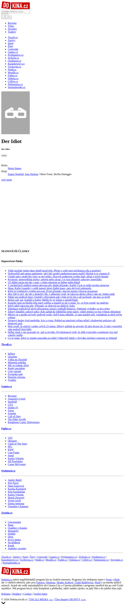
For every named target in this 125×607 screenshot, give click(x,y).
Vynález (12, 380)
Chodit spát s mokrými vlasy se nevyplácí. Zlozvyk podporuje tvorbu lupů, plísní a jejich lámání (58, 276)
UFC (10, 437)
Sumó (11, 455)
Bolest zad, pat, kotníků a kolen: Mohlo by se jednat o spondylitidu (43, 300)
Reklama (6, 594)
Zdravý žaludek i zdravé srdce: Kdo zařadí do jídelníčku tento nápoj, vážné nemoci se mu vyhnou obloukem (64, 311)
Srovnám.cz (117, 559)
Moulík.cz (51, 559)
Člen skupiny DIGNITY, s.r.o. (70, 599)
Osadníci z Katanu (17, 528)
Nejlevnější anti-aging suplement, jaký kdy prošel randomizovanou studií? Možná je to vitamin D (59, 273)
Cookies (27, 594)
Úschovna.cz (26, 559)
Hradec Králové (65, 582)
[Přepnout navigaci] (10, 17)
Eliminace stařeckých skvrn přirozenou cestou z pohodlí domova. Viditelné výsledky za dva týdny (59, 308)
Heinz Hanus (14, 168)
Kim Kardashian (16, 491)
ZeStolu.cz (84, 557)
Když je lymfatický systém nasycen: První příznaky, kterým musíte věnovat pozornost (52, 291)
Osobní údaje (40, 594)
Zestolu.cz (7, 512)
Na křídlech (14, 542)
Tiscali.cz (6, 344)
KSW (11, 449)
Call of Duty (14, 416)
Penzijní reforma (16, 377)
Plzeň (98, 582)
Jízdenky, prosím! (17, 548)
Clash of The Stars (17, 443)
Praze (109, 579)
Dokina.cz (74, 559)
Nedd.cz (39, 559)
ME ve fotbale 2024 (18, 365)
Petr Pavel (13, 483)
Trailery (12, 31)
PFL (10, 446)
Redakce (16, 594)
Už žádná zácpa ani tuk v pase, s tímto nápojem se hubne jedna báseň (44, 282)
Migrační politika (17, 362)
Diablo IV (13, 407)
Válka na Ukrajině (17, 359)
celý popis (6, 179)
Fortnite (12, 413)
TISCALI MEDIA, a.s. (41, 599)
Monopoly (13, 530)
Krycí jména (14, 539)
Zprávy (17, 557)
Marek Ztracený (16, 497)
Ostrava (40, 582)
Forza (11, 410)
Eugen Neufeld (15, 174)
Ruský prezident (16, 368)
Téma (11, 26)
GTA (10, 404)
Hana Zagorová (16, 486)
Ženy (32, 557)
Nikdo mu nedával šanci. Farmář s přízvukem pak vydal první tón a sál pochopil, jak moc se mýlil (59, 297)
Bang (10, 525)
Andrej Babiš (15, 480)
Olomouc (51, 582)
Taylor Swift (14, 500)
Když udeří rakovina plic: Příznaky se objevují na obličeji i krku (41, 305)
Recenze (12, 23)
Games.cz (6, 386)
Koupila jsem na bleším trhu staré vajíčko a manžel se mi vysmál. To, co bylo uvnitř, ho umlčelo (58, 302)
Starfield (12, 401)
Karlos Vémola (16, 458)
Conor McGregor (17, 464)
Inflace (11, 353)
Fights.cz (6, 428)
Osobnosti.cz (8, 470)
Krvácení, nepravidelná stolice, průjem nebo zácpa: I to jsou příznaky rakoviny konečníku (55, 279)
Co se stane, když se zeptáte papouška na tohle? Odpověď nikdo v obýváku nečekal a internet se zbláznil (62, 338)
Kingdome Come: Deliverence (24, 422)
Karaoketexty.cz (9, 559)
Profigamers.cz (69, 557)
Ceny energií (14, 371)
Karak (11, 545)
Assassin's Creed (16, 398)
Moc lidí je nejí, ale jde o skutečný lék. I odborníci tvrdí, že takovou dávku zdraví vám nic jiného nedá (61, 294)
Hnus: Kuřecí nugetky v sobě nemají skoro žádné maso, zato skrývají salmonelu (49, 288)
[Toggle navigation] (6, 16)
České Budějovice (84, 582)
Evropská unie (15, 374)
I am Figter (13, 452)
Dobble (11, 533)
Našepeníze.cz (101, 559)
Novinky (12, 29)
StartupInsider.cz (11, 562)
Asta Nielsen (31, 174)
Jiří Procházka (15, 461)
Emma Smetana (16, 503)
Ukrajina (12, 356)
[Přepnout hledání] (3, 16)
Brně (116, 579)
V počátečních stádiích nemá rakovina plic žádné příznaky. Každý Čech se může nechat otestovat (58, 285)
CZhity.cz (87, 559)
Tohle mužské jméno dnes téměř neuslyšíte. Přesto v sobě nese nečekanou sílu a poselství (54, 270)
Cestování (42, 557)
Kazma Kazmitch (17, 488)
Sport (25, 557)
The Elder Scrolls (17, 419)
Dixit (10, 536)
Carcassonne (14, 522)
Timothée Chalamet (18, 506)
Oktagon (12, 440)
